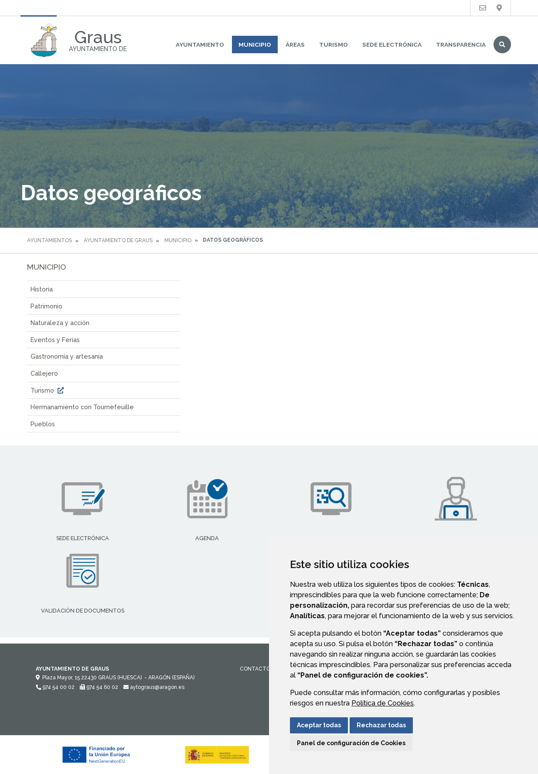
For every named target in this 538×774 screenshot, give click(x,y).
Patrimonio (46, 306)
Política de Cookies (382, 703)
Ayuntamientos (49, 240)
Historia (42, 289)
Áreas (295, 44)
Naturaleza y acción (60, 322)
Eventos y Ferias (55, 339)
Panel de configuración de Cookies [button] (351, 743)
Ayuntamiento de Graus (118, 240)
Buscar (502, 44)
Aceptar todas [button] (319, 725)
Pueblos (43, 424)
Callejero (44, 373)
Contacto (255, 669)
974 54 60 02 (99, 687)
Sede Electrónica (392, 44)
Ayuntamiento (200, 44)
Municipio (254, 44)
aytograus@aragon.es (153, 687)
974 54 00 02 (55, 687)
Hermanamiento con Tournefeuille (82, 407)
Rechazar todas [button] (381, 725)
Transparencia (461, 44)
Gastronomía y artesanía (67, 356)
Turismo (333, 44)
